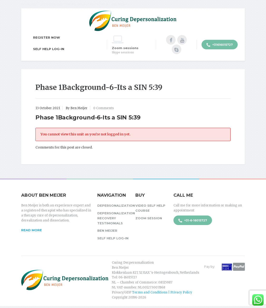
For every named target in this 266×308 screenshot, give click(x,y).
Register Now (46, 37)
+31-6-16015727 (192, 220)
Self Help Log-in (48, 49)
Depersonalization (114, 205)
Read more (31, 230)
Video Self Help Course (150, 208)
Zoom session (148, 218)
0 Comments (103, 108)
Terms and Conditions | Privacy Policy (162, 292)
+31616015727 (220, 45)
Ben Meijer (107, 230)
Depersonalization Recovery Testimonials (114, 218)
